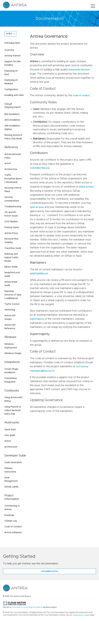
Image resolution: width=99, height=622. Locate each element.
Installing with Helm (14, 95)
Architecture (10, 169)
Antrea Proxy (11, 233)
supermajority (37, 319)
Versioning (9, 310)
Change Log (10, 521)
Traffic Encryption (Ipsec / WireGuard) (13, 178)
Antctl (7, 163)
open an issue (37, 207)
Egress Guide (11, 267)
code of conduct (81, 96)
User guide (9, 435)
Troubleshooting (12, 207)
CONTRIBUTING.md (39, 168)
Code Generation (13, 462)
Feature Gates (11, 227)
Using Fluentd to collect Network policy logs (12, 410)
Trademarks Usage (81, 615)
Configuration (11, 89)
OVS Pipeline (11, 222)
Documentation (49, 571)
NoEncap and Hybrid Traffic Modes (11, 257)
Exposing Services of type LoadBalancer (12, 294)
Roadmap (9, 515)
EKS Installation (12, 114)
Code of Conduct (13, 527)
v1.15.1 (9, 34)
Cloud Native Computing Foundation (26, 607)
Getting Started (12, 56)
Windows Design (12, 353)
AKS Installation (12, 120)
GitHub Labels (11, 487)
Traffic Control (11, 304)
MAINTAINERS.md (39, 274)
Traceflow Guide (12, 248)
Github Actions (86, 187)
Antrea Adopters (13, 532)
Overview (9, 50)
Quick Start (10, 430)
